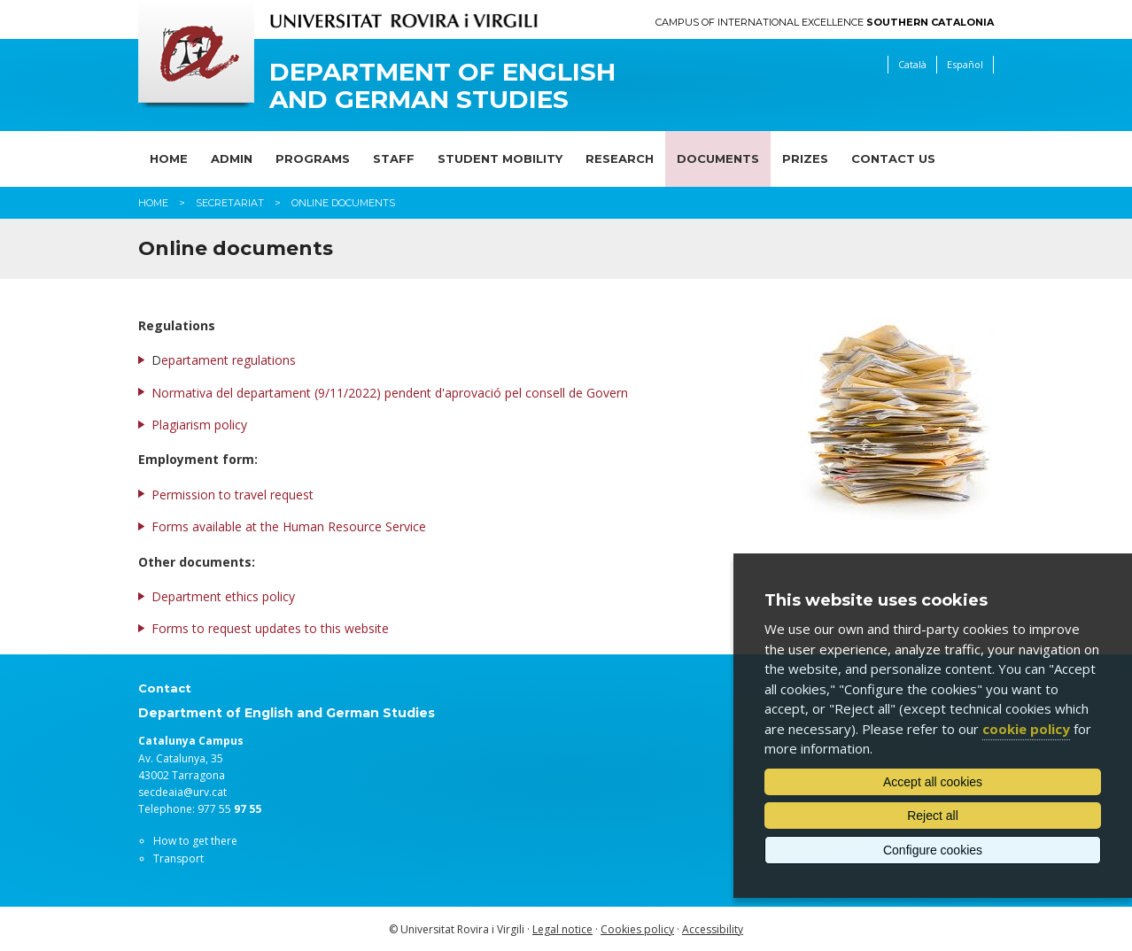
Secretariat (230, 203)
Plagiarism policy (199, 424)
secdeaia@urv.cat (182, 792)
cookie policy (1026, 729)
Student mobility (500, 158)
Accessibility (712, 929)
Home (169, 158)
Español (965, 64)
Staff (394, 158)
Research (619, 158)
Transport (178, 858)
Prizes (805, 158)
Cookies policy (637, 929)
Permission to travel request (232, 494)
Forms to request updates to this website (270, 628)
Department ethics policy (223, 596)
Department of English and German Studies (442, 85)
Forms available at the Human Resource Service (288, 526)
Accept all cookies (932, 782)
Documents (718, 158)
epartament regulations (228, 360)
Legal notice (562, 929)
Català (912, 64)
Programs (312, 158)
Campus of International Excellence (824, 22)
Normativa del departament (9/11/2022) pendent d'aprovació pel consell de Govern (389, 392)
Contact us (893, 158)
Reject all (932, 815)
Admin (231, 158)
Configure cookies (932, 850)
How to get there (195, 840)
